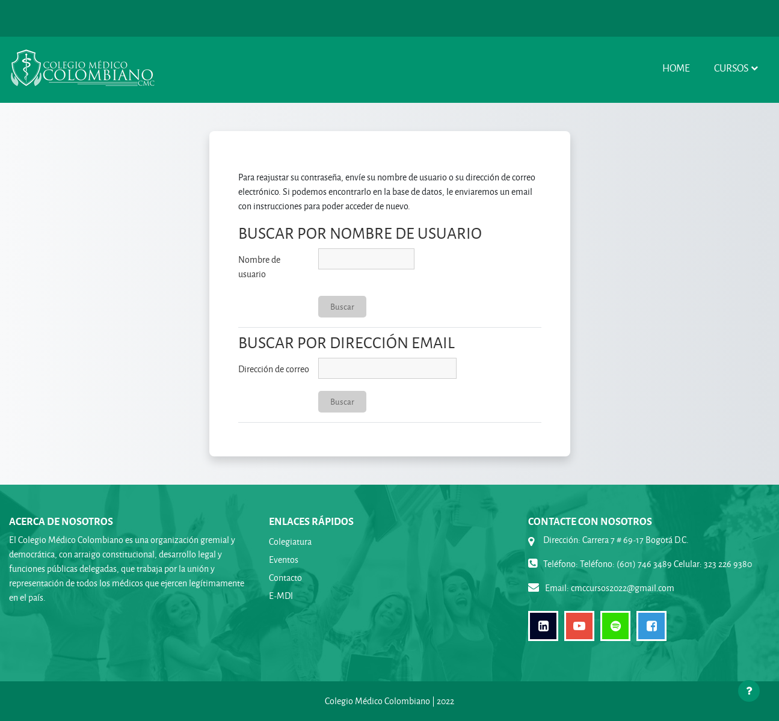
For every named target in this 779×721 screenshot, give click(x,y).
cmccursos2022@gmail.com (622, 587)
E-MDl (281, 595)
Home (676, 68)
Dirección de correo (273, 369)
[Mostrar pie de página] (749, 691)
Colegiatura (290, 541)
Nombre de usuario (259, 266)
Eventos (283, 559)
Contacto (285, 577)
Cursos (731, 68)
